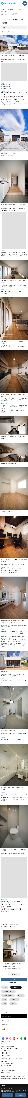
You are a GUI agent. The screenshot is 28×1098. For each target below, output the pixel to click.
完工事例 (4, 1024)
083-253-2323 (15, 1048)
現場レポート (5, 1020)
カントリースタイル (8, 995)
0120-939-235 (7, 1048)
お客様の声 (5, 1029)
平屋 (5, 1003)
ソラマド (21, 995)
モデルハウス (15, 999)
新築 (5, 999)
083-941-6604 (7, 1065)
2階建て (14, 1003)
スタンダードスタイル (9, 991)
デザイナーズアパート (14, 983)
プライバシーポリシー (15, 1090)
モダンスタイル (16, 987)
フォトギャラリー (6, 1016)
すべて (5, 987)
